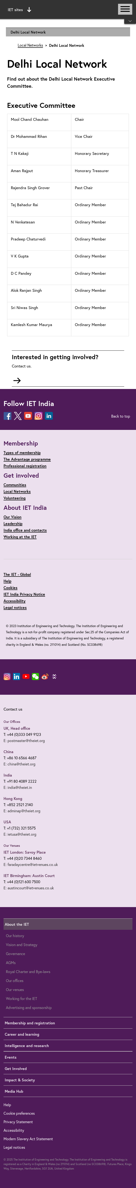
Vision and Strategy (21, 944)
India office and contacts (25, 530)
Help (7, 580)
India (8, 775)
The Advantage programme (27, 459)
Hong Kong (13, 798)
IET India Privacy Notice (24, 594)
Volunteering (15, 497)
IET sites (19, 9)
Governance (15, 953)
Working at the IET (20, 536)
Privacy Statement (18, 1121)
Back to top (120, 416)
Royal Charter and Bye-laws (28, 971)
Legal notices (15, 607)
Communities (15, 484)
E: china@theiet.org (19, 764)
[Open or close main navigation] (125, 9)
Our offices (14, 980)
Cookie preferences (19, 1113)
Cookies (10, 587)
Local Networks (30, 45)
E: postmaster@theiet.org (24, 740)
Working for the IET (21, 998)
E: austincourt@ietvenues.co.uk (29, 888)
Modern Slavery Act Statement (28, 1138)
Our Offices (12, 722)
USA (7, 821)
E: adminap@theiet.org (22, 810)
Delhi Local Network (28, 32)
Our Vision (12, 516)
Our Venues (12, 845)
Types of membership (22, 452)
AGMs (11, 962)
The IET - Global (17, 574)
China (8, 751)
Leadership (13, 523)
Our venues (15, 989)
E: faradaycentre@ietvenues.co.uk (31, 864)
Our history (15, 935)
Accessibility (15, 600)
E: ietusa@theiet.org (20, 834)
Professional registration (25, 465)
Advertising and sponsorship (29, 1007)
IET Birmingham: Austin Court (29, 875)
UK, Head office (17, 728)
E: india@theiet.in (18, 787)
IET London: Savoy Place (25, 852)
